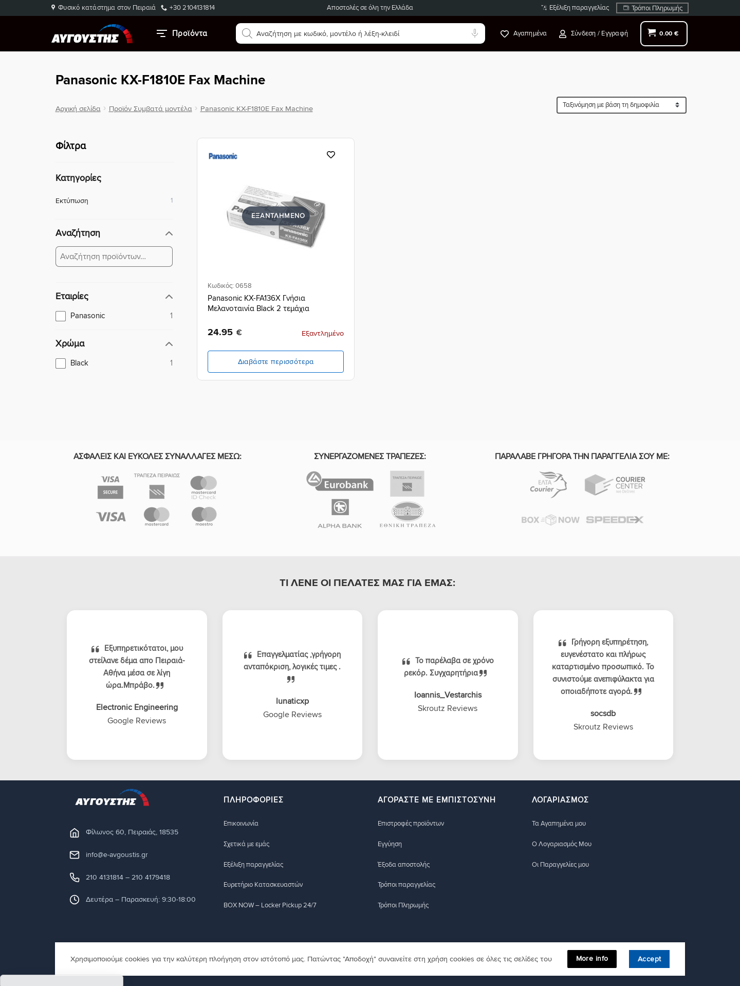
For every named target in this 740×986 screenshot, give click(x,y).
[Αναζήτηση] (247, 33)
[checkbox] (114, 315)
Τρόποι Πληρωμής (657, 8)
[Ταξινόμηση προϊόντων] (622, 105)
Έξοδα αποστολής (407, 864)
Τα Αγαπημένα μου (562, 823)
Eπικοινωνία (243, 823)
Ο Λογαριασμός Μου (566, 843)
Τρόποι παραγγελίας (410, 885)
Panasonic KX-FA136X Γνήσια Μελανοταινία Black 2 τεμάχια (258, 303)
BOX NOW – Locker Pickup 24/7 (276, 905)
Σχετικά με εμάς (250, 843)
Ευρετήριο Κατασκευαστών (268, 885)
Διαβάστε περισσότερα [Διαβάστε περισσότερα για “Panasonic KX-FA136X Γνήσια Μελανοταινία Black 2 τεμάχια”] (276, 361)
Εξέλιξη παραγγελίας (579, 8)
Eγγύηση (391, 843)
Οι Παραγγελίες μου (564, 864)
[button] (593, 34)
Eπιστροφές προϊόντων (415, 823)
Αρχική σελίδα (78, 108)
